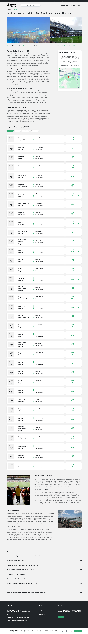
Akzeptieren (77, 631)
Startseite (63, 5)
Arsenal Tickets (44, 481)
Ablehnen (70, 631)
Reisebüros (78, 5)
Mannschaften (69, 5)
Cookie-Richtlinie (50, 631)
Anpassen (63, 631)
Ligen (74, 5)
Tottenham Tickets (63, 481)
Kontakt (61, 616)
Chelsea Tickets (52, 481)
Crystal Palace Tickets (40, 483)
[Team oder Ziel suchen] (31, 5)
